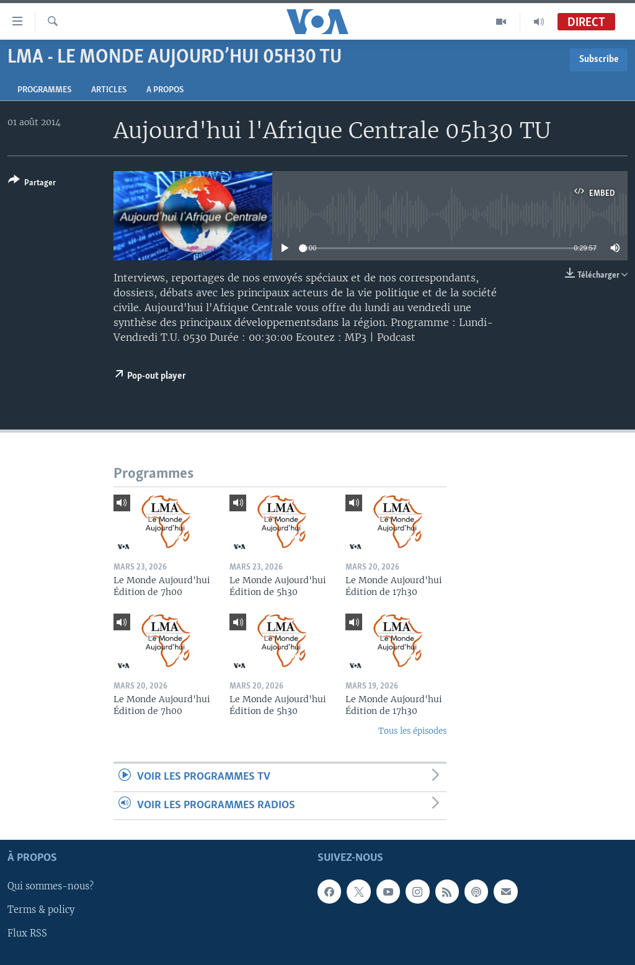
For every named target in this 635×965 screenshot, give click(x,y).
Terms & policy (40, 909)
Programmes (44, 90)
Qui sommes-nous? (50, 886)
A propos (165, 90)
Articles (109, 90)
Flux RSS (27, 933)
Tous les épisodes (412, 731)
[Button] (32, 183)
